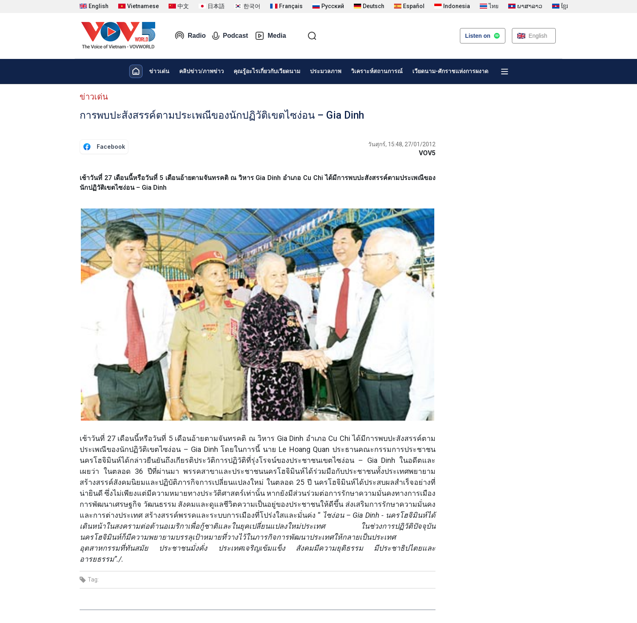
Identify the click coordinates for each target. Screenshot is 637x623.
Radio (190, 36)
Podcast (230, 36)
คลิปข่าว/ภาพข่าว (201, 71)
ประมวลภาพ (325, 71)
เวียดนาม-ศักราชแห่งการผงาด (450, 71)
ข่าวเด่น (159, 71)
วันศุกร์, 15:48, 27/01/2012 (402, 144)
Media (270, 36)
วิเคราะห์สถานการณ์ (377, 71)
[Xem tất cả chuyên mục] (504, 71)
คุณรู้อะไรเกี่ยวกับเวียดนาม (267, 71)
